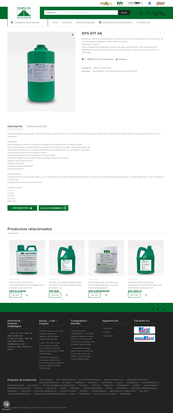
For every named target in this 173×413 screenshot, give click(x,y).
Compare (123, 59)
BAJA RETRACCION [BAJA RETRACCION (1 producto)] (49, 382)
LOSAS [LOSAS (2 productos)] (63, 388)
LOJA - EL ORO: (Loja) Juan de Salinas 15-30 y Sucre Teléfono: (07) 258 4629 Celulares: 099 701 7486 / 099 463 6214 (51, 348)
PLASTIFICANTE (130, 71)
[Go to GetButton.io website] (6, 409)
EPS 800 (160, 33)
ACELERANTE (98, 71)
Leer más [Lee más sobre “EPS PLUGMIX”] (15, 295)
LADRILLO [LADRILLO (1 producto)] (51, 388)
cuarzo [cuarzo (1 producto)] (119, 382)
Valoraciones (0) (36, 126)
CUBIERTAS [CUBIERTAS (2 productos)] (132, 382)
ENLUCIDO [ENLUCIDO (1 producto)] (32, 385)
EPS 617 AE (106, 68)
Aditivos (97, 68)
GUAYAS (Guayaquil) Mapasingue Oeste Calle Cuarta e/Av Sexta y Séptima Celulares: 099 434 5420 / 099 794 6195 (51, 362)
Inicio (55, 22)
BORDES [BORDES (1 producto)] (79, 382)
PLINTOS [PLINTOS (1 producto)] (84, 391)
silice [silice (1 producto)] (72, 394)
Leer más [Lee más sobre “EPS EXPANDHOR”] (94, 295)
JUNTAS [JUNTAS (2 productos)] (38, 388)
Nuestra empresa (85, 22)
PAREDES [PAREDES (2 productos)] (12, 391)
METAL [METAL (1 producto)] (109, 388)
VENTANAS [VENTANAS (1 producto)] (125, 394)
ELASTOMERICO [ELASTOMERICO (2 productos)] (150, 382)
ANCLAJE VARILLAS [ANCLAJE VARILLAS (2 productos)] (113, 379)
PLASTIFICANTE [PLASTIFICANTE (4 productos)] (68, 391)
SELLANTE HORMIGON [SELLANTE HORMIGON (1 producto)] (18, 394)
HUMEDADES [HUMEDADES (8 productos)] (151, 385)
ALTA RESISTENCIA (113, 71)
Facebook (108, 328)
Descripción (15, 126)
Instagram (108, 336)
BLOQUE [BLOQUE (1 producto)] (66, 382)
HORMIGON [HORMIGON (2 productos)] (123, 385)
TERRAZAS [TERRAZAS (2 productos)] (84, 394)
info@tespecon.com (16, 344)
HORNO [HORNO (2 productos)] (136, 385)
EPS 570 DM (163, 33)
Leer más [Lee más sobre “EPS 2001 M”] (134, 295)
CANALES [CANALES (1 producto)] (92, 382)
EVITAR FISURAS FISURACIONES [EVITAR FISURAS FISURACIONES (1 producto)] (58, 385)
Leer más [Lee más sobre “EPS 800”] (55, 295)
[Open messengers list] (6, 404)
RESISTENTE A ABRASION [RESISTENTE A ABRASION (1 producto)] (123, 391)
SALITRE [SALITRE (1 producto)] (143, 391)
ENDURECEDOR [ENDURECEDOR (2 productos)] (15, 385)
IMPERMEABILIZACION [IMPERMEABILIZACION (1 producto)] (18, 388)
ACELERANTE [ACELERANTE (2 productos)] (46, 379)
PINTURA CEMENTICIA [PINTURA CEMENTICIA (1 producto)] (45, 391)
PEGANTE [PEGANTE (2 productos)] (26, 391)
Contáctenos (143, 22)
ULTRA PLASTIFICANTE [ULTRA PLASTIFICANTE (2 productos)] (104, 394)
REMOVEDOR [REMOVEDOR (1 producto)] (99, 391)
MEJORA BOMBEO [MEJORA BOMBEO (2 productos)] (92, 388)
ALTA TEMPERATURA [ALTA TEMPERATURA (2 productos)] (89, 379)
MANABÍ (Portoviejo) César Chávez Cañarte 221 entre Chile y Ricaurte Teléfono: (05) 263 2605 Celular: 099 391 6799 (82, 353)
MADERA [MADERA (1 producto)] (74, 388)
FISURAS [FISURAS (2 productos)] (83, 385)
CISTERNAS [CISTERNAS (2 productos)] (106, 382)
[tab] (16, 126)
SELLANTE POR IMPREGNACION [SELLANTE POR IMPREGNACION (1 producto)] (50, 394)
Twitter (106, 332)
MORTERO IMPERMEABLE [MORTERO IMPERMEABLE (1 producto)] (143, 388)
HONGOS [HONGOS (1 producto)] (108, 385)
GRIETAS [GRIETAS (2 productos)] (95, 385)
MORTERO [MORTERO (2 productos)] (121, 388)
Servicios (67, 22)
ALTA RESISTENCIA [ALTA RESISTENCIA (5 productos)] (65, 379)
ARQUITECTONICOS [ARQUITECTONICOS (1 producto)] (137, 379)
